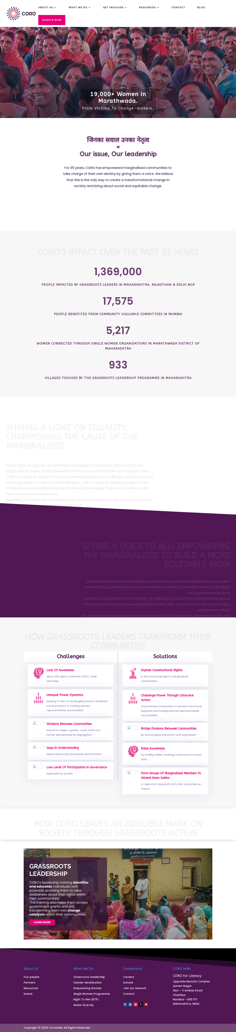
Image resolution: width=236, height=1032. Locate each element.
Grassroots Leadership (89, 977)
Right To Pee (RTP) (86, 999)
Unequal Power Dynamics (65, 697)
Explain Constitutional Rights (162, 672)
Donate (128, 982)
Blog (201, 7)
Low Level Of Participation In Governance (76, 768)
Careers (128, 977)
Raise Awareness (154, 750)
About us (45, 7)
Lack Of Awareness (61, 672)
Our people (31, 977)
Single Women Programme (91, 994)
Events (28, 994)
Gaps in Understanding (63, 749)
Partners (29, 982)
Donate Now (52, 20)
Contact (178, 7)
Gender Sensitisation (87, 982)
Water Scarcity (83, 1005)
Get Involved (113, 7)
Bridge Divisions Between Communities (168, 730)
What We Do (78, 7)
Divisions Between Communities (69, 726)
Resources (147, 7)
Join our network (134, 988)
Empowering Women (87, 988)
